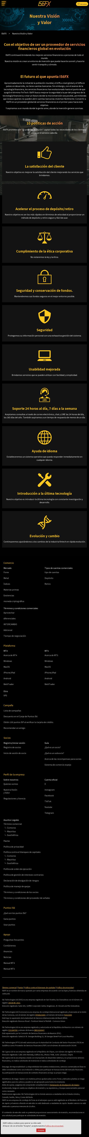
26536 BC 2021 (14, 1002)
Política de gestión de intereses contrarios (24, 874)
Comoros (11, 827)
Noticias (7, 957)
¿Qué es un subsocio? (54, 753)
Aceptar (41, 1130)
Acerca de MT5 (51, 655)
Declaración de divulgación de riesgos (21, 880)
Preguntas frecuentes (14, 939)
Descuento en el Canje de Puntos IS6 (21, 716)
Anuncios (8, 951)
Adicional (8, 630)
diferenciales (10, 618)
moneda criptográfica (14, 601)
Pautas (7, 840)
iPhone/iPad (9, 672)
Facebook (49, 795)
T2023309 (68, 1015)
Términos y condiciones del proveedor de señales (27, 898)
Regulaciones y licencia (14, 798)
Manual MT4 (9, 963)
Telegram (49, 812)
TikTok (48, 801)
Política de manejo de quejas (17, 886)
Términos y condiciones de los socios (21, 892)
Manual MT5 (9, 968)
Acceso (82, 4)
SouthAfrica (12, 835)
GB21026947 (39, 1030)
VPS (5, 695)
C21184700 (12, 1030)
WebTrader (9, 684)
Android (7, 678)
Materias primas (11, 589)
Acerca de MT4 (10, 655)
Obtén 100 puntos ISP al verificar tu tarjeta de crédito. (29, 722)
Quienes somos (11, 783)
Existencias (9, 595)
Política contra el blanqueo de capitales (39, 987)
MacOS (7, 666)
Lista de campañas (12, 710)
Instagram (50, 789)
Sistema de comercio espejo (58, 764)
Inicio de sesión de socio (15, 753)
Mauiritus (11, 831)
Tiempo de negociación (15, 635)
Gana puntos (10, 918)
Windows (8, 661)
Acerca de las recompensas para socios (63, 758)
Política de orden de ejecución (18, 869)
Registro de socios (12, 747)
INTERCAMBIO (10, 624)
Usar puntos (9, 924)
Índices (7, 583)
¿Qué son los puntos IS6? (15, 913)
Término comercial (9, 987)
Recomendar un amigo (14, 728)
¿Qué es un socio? (53, 747)
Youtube (48, 807)
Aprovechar (9, 612)
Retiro (48, 583)
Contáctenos (10, 945)
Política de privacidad (54, 1125)
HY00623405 (40, 1015)
